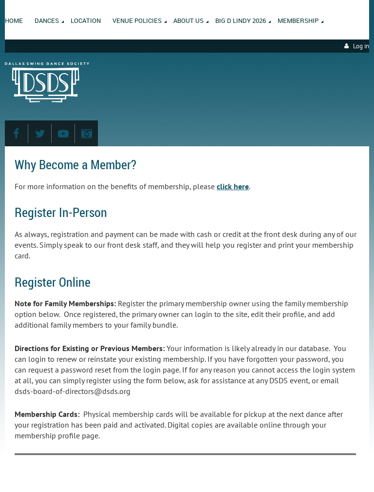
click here (233, 186)
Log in (361, 46)
